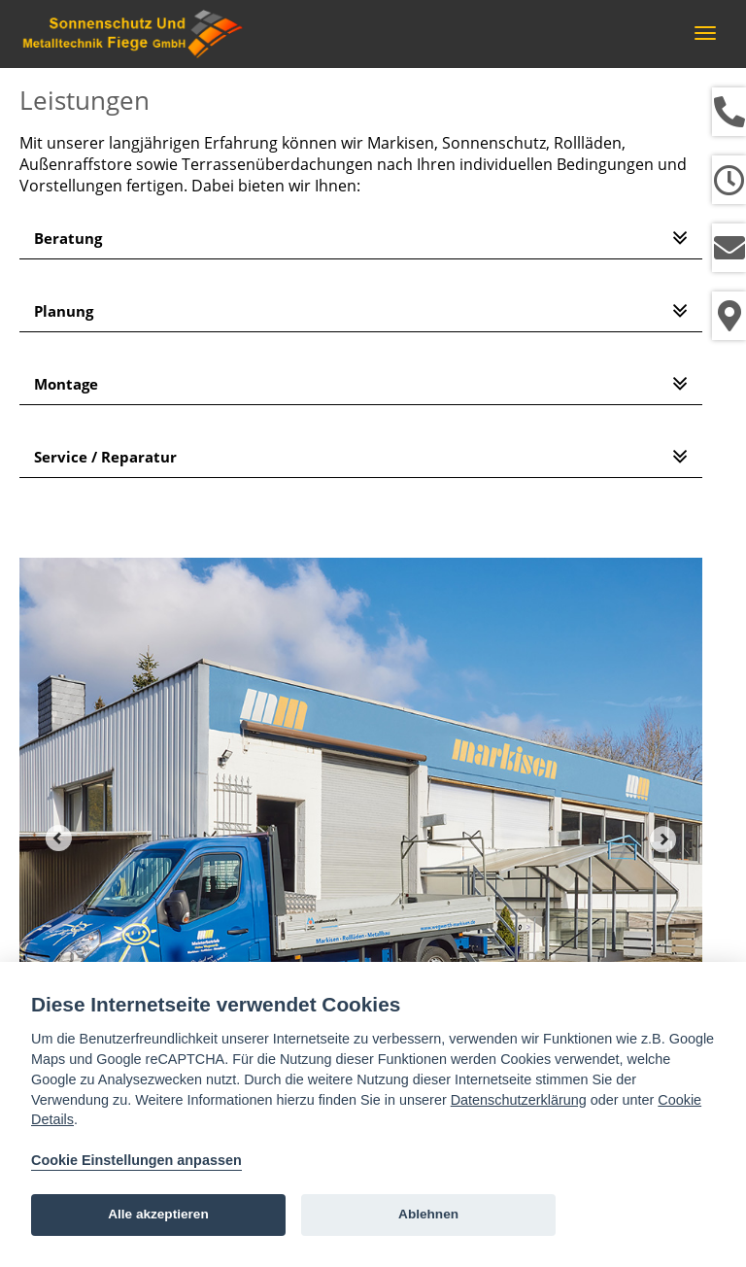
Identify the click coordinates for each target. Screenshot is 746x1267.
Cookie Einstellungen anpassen (136, 1160)
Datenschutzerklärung (519, 1100)
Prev (58, 838)
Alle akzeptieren (158, 1214)
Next (663, 838)
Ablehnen (428, 1214)
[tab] (360, 238)
